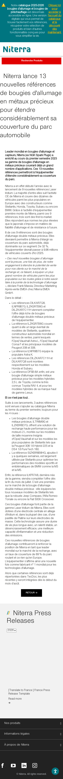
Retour (30, 593)
